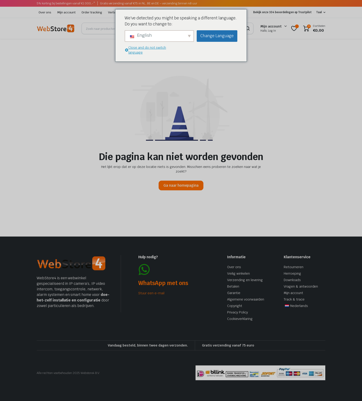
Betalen (233, 286)
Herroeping (292, 273)
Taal (319, 12)
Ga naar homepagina (180, 185)
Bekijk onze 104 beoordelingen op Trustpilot (282, 12)
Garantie (233, 293)
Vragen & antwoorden (301, 286)
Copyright (234, 306)
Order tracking (91, 12)
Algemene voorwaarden (245, 299)
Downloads (292, 280)
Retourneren (293, 267)
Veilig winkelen (238, 273)
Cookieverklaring (240, 319)
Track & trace (294, 299)
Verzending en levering (245, 280)
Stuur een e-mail (151, 293)
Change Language (217, 35)
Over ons (45, 12)
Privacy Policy (237, 312)
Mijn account (66, 12)
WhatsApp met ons (163, 283)
